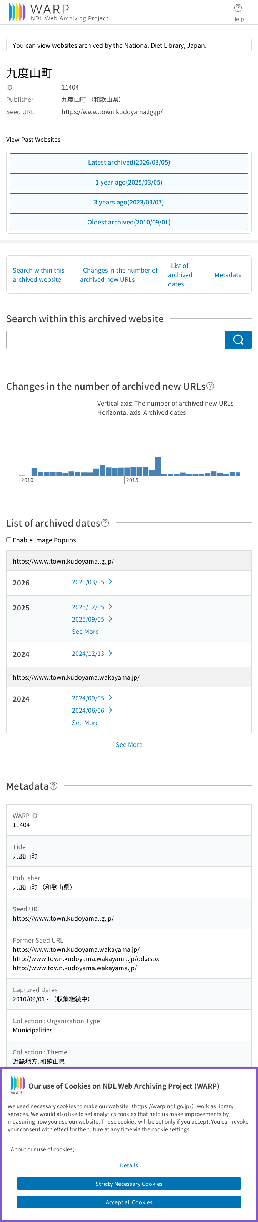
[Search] (238, 340)
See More (85, 631)
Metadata (228, 274)
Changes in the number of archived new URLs (119, 274)
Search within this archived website (38, 274)
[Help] (210, 386)
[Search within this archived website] (115, 340)
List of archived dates (180, 274)
